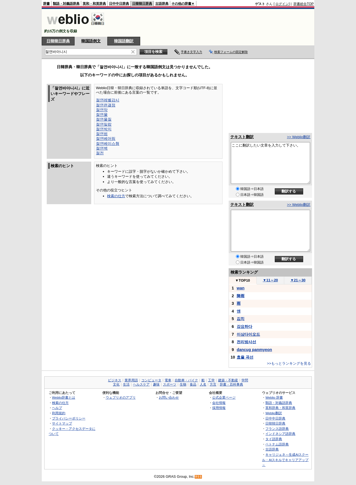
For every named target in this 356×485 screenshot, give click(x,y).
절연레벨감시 (107, 100)
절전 (100, 153)
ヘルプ (57, 408)
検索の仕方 (116, 196)
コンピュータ (151, 380)
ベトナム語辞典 (277, 444)
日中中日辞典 (119, 3)
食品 (193, 384)
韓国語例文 (91, 41)
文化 (116, 384)
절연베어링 (105, 138)
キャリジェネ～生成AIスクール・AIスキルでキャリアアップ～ (285, 460)
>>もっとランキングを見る (289, 363)
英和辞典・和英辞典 (280, 408)
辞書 (46, 3)
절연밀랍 (104, 124)
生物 (183, 384)
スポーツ (169, 384)
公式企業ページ (224, 397)
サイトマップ (62, 423)
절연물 (102, 114)
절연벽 (102, 148)
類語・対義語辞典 (66, 3)
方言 (213, 384)
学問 (244, 380)
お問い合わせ (169, 397)
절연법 (102, 133)
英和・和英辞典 (94, 3)
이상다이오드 (248, 334)
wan (240, 288)
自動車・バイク (186, 380)
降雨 (240, 296)
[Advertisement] (212, 22)
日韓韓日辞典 (142, 3)
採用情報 (219, 408)
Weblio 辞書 (274, 397)
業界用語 (131, 380)
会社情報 (219, 402)
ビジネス (114, 380)
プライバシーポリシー (68, 418)
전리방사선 (246, 342)
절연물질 (104, 119)
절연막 (102, 110)
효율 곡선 (245, 357)
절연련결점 (105, 105)
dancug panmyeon (254, 349)
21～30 (298, 280)
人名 (203, 384)
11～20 (270, 280)
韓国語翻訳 (124, 41)
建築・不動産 (228, 380)
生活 (126, 384)
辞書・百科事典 (231, 384)
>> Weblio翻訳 (298, 137)
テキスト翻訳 (242, 137)
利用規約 (58, 413)
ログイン (282, 4)
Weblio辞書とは (63, 397)
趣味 (156, 384)
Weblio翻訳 (273, 413)
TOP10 (242, 280)
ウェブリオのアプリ (121, 397)
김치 (240, 318)
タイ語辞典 (273, 439)
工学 (211, 380)
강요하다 (244, 326)
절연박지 (104, 129)
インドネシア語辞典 (280, 433)
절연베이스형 (107, 143)
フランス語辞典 (277, 428)
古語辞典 (162, 3)
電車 (168, 380)
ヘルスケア (141, 384)
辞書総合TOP (303, 4)
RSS (198, 476)
